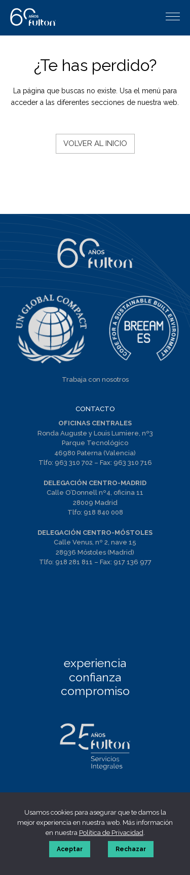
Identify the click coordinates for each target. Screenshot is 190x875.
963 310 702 (74, 462)
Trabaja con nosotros (95, 379)
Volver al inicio (95, 143)
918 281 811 (74, 562)
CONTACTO (95, 409)
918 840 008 (103, 512)
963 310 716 (132, 462)
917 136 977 (132, 562)
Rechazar (131, 849)
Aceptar (70, 849)
